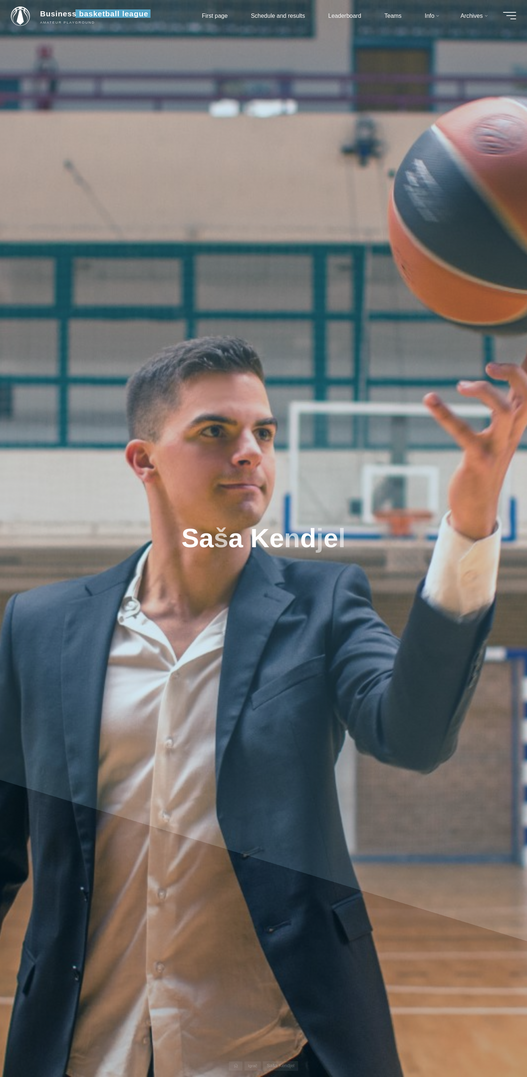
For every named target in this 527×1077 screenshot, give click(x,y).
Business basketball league (98, 15)
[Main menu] (505, 17)
